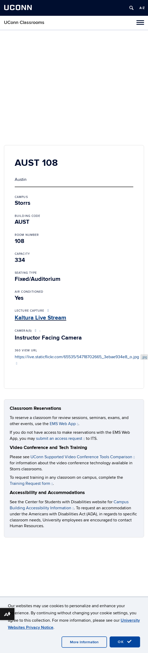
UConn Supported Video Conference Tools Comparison (82, 457)
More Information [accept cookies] (84, 642)
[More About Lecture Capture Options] (48, 310)
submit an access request (60, 438)
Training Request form (31, 483)
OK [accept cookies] (125, 641)
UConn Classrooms (24, 22)
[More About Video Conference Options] (37, 330)
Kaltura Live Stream (40, 317)
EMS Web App (64, 423)
